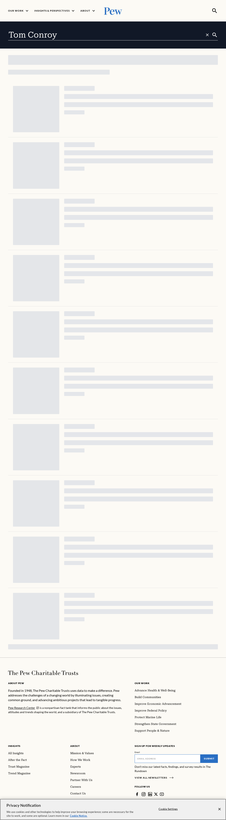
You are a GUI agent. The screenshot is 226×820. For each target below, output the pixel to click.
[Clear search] (207, 34)
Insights (14, 745)
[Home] (43, 672)
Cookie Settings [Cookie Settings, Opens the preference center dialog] (168, 809)
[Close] (219, 809)
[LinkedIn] (150, 793)
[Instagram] (143, 793)
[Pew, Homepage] (113, 10)
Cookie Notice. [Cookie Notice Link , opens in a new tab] (78, 815)
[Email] (167, 758)
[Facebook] (137, 793)
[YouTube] (161, 793)
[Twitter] (156, 794)
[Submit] (215, 34)
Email (137, 752)
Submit (209, 758)
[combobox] (110, 34)
